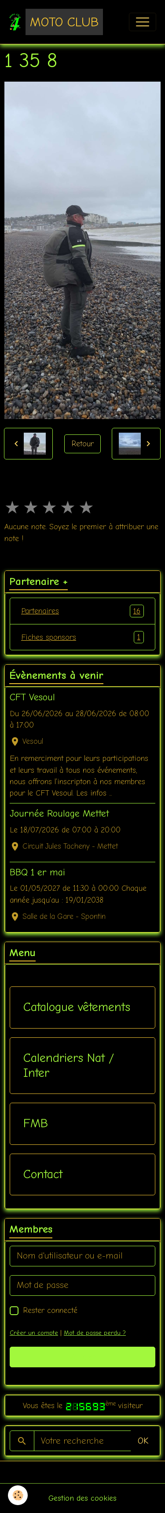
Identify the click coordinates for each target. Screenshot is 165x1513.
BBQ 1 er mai (37, 872)
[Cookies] (18, 1495)
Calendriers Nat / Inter (68, 1065)
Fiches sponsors (82, 637)
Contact (42, 1174)
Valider (82, 1357)
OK (143, 1441)
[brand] (56, 22)
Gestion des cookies (82, 1498)
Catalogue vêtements (76, 1007)
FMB (35, 1123)
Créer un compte (34, 1333)
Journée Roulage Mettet (59, 813)
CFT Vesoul (32, 697)
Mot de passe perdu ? (95, 1333)
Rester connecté (50, 1310)
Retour (82, 443)
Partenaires (82, 611)
